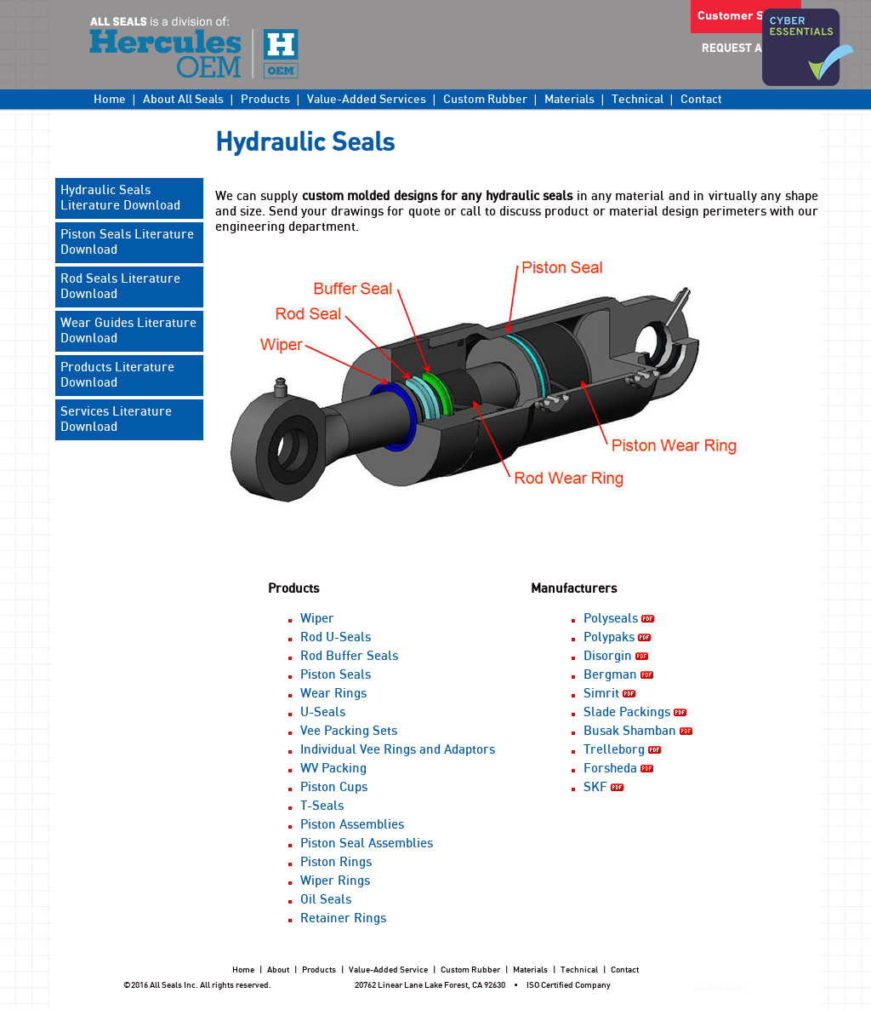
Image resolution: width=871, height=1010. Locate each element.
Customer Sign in (745, 16)
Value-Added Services (366, 100)
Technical (637, 100)
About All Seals (183, 100)
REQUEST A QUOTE (751, 49)
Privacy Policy (721, 985)
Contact (701, 100)
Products (265, 100)
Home (110, 100)
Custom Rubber (485, 100)
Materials (569, 100)
